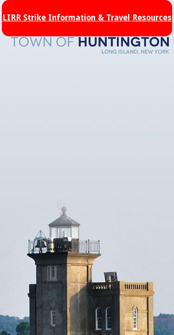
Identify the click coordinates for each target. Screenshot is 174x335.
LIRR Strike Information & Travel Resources (87, 17)
